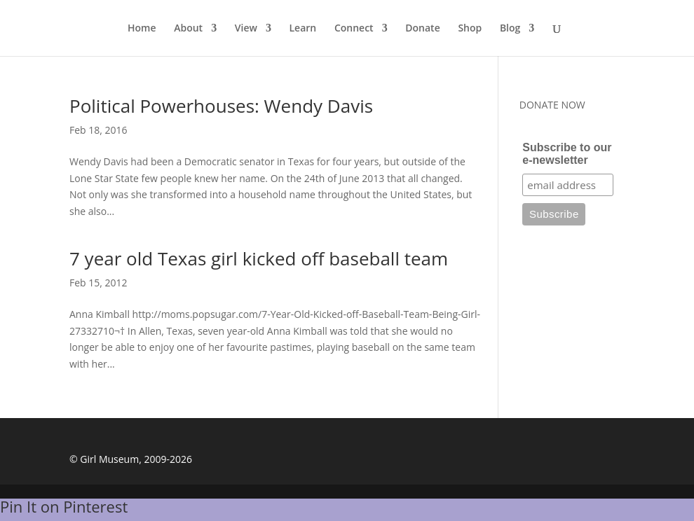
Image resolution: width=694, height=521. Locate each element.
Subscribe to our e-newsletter (566, 153)
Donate (422, 28)
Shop (470, 28)
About (188, 28)
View (246, 28)
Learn (303, 28)
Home (142, 28)
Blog (510, 28)
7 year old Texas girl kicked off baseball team (258, 258)
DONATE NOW (552, 104)
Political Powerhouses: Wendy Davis (221, 105)
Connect (354, 28)
